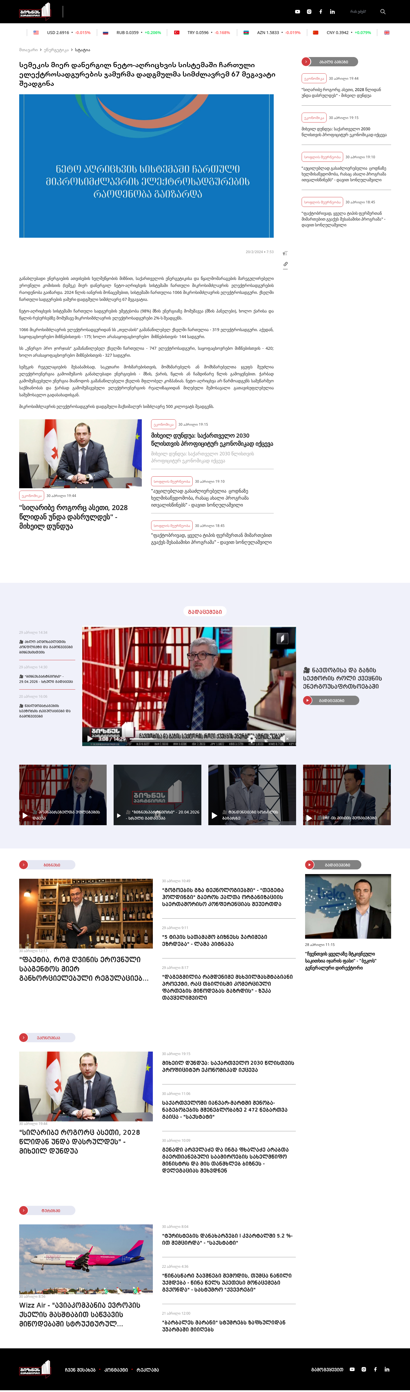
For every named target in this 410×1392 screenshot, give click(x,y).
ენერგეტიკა (56, 51)
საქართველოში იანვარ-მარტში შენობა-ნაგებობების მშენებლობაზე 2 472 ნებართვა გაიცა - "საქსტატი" (225, 1111)
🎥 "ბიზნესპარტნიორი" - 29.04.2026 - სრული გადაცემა (46, 681)
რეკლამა (148, 1372)
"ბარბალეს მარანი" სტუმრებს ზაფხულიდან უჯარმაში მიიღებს (224, 1328)
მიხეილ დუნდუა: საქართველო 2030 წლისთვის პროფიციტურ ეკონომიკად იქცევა (212, 441)
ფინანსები (132, 12)
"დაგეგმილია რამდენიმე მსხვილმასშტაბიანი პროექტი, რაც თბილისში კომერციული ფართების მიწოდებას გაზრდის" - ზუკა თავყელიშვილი (227, 989)
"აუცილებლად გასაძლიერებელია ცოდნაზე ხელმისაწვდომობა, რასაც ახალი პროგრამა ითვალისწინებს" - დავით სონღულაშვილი (200, 499)
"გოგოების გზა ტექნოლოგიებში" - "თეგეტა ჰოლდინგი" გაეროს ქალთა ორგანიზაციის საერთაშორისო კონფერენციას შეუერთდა (223, 899)
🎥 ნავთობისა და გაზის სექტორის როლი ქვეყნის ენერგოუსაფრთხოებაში (342, 681)
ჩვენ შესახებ (80, 1372)
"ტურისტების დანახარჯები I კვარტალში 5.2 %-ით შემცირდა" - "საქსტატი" (227, 1241)
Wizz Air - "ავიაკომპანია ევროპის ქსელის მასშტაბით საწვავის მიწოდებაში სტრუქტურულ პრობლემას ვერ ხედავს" (79, 1317)
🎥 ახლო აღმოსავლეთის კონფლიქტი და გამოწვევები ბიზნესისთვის (46, 649)
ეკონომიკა (170, 12)
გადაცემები (92, 12)
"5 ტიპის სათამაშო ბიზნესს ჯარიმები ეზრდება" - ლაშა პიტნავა (214, 942)
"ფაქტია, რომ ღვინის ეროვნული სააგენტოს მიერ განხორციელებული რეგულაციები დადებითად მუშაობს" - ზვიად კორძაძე (82, 971)
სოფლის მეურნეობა (172, 482)
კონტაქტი (116, 1372)
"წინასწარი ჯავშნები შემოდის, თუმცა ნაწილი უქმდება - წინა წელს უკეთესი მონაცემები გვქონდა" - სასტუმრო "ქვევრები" (227, 1284)
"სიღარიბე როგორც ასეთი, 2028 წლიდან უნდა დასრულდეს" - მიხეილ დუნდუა (73, 518)
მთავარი (28, 51)
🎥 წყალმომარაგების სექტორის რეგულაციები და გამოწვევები (45, 713)
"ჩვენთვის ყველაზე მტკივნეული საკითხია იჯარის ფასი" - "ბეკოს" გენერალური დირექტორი (341, 962)
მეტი (203, 12)
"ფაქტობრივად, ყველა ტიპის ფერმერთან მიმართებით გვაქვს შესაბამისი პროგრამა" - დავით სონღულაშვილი (211, 540)
